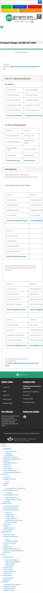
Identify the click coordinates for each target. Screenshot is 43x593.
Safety (4, 554)
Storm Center (8, 573)
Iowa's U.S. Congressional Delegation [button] (18, 79)
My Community (6, 532)
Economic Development (11, 536)
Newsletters (7, 580)
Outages (6, 484)
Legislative (5, 582)
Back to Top (23, 375)
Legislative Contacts (10, 586)
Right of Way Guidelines (12, 562)
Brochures (8, 513)
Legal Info (6, 395)
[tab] (22, 79)
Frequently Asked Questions (12, 472)
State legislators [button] (11, 169)
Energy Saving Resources (11, 510)
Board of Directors (11, 451)
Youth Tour (7, 552)
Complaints (8, 493)
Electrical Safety (9, 557)
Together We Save (9, 528)
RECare (6, 545)
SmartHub (7, 477)
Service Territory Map (10, 470)
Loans (7, 539)
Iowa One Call (8, 567)
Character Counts (9, 534)
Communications (7, 575)
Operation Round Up (10, 543)
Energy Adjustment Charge (13, 499)
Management (9, 455)
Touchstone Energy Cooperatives (14, 551)
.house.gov (31, 160)
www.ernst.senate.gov (14, 115)
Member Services (7, 503)
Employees (8, 453)
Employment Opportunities (12, 459)
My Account (5, 474)
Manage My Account (10, 479)
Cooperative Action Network (12, 584)
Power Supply (8, 468)
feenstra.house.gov (13, 160)
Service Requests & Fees (11, 490)
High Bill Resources (11, 497)
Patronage (7, 524)
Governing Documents (10, 463)
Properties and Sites (11, 541)
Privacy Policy (7, 399)
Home (3, 444)
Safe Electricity (10, 564)
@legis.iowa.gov (21, 345)
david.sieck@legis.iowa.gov (16, 310)
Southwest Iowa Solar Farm (12, 549)
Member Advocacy (9, 590)
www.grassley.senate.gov (34, 115)
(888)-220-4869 (30, 402)
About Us (4, 446)
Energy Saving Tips (11, 518)
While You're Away (11, 522)
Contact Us (6, 387)
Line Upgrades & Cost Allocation (15, 488)
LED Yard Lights (8, 569)
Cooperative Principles (10, 457)
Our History (7, 467)
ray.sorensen (11, 345)
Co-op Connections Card (11, 506)
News (4, 391)
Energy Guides (9, 516)
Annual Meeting (8, 578)
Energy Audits (9, 514)
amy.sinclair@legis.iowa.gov (16, 256)
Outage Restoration (10, 571)
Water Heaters (8, 530)
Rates (5, 485)
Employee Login (8, 403)
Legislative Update (9, 588)
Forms (7, 482)
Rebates (6, 526)
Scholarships (7, 547)
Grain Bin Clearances (11, 560)
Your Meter (7, 501)
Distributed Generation (11, 508)
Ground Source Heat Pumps (13, 520)
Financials (7, 461)
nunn (26, 160)
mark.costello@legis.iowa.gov (17, 220)
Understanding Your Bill (11, 495)
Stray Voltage (9, 566)
